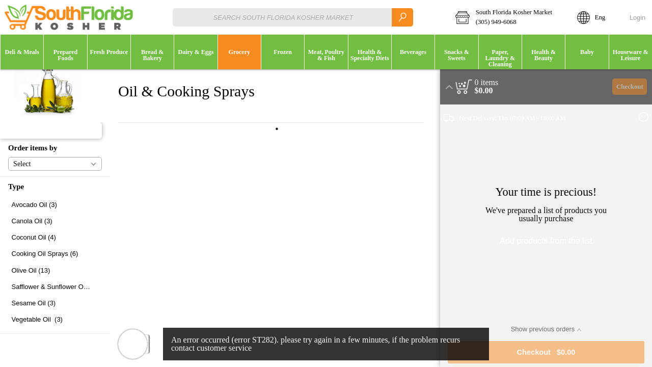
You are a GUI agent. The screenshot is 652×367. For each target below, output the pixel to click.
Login (637, 17)
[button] (509, 17)
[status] (487, 82)
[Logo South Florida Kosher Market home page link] (69, 17)
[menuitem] (21, 52)
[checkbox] (55, 204)
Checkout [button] (629, 86)
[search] (402, 17)
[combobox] (293, 17)
